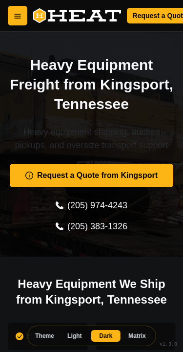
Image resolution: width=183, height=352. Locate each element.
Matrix (136, 335)
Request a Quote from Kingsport (91, 175)
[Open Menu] (17, 15)
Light (74, 335)
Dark (106, 335)
